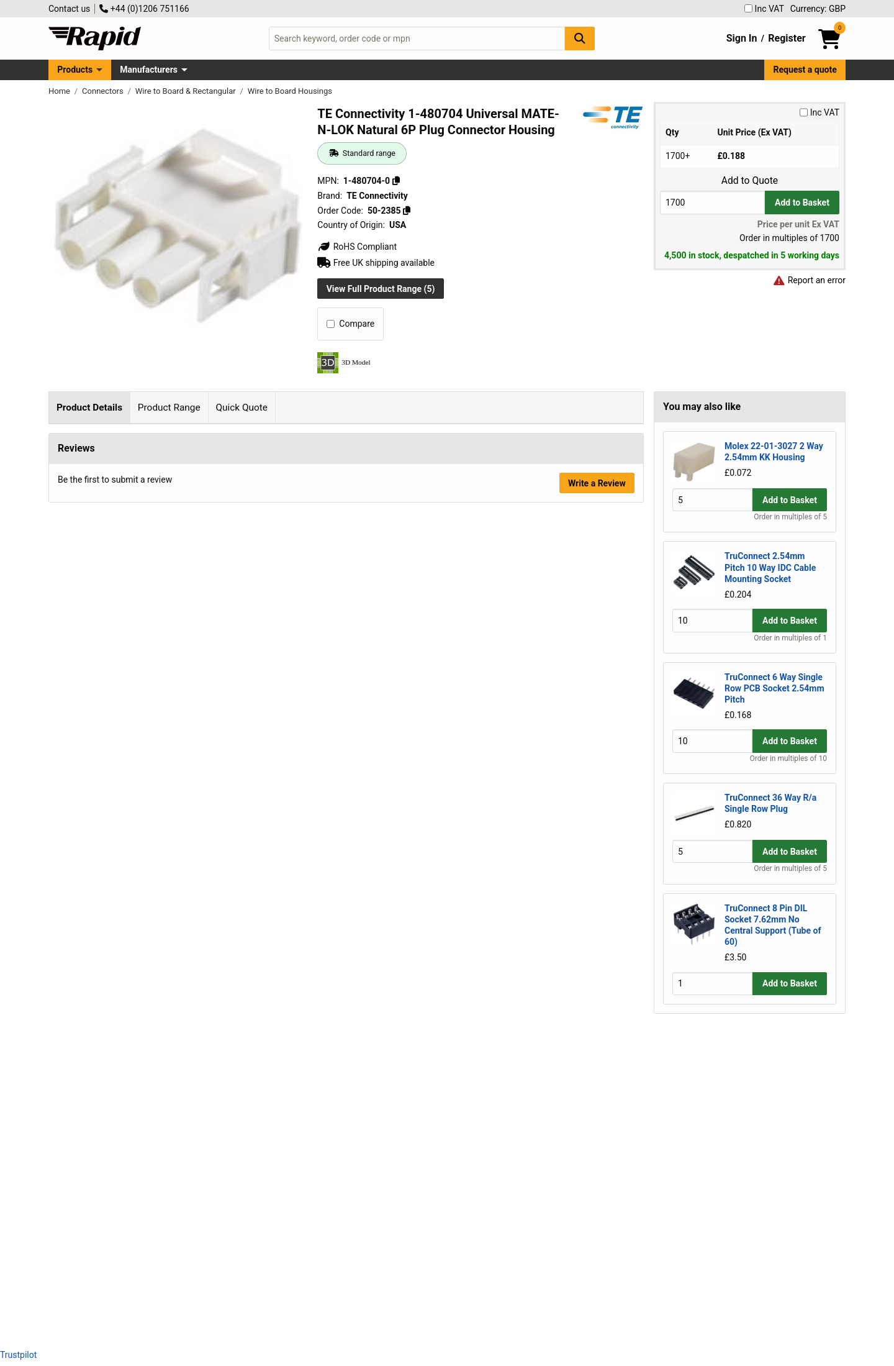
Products (75, 70)
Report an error (809, 280)
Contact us (69, 9)
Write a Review (597, 1306)
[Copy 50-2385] (406, 210)
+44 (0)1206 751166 (144, 9)
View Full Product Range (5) (381, 289)
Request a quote (805, 70)
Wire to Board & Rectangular (186, 91)
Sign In (741, 38)
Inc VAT (764, 8)
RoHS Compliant (357, 247)
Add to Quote (749, 181)
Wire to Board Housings (290, 91)
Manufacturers (149, 70)
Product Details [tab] (89, 407)
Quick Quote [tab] (241, 407)
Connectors (103, 91)
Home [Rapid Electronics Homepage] (60, 91)
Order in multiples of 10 (788, 758)
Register (786, 38)
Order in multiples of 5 (790, 516)
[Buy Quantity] (712, 202)
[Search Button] (580, 38)
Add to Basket (802, 202)
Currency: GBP (818, 8)
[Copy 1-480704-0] (396, 180)
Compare (350, 324)
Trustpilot (18, 1355)
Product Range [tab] (169, 407)
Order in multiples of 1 (790, 638)
